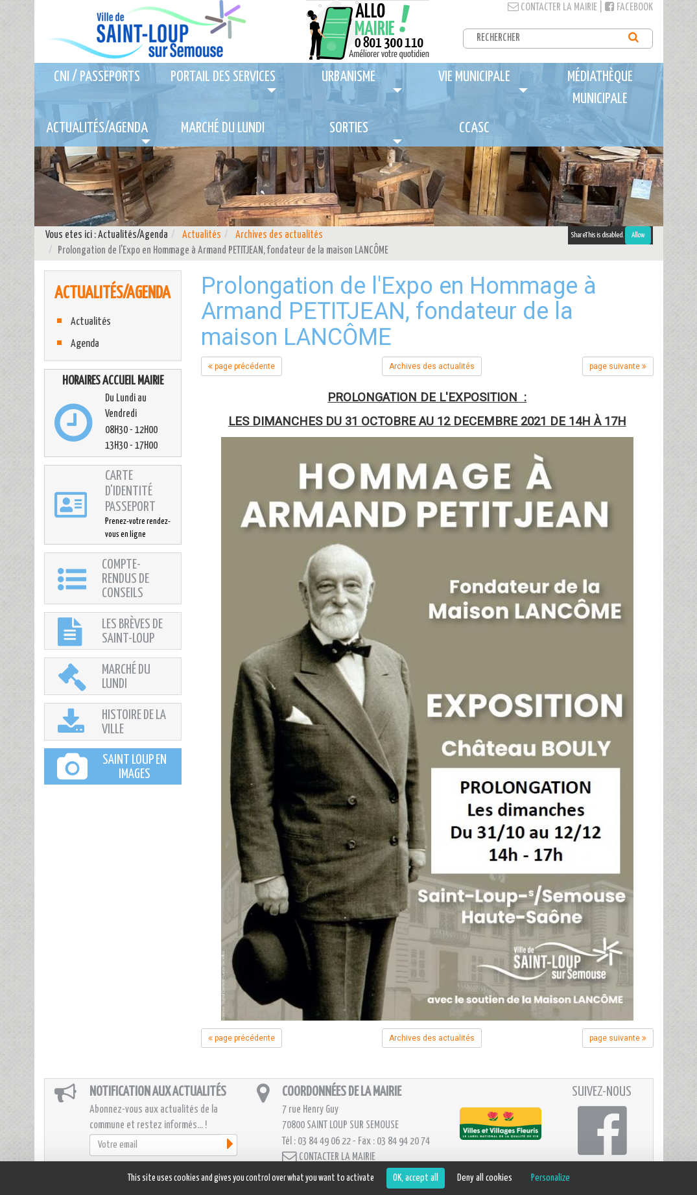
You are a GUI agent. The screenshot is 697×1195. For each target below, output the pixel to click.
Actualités (201, 235)
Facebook (629, 7)
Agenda (85, 343)
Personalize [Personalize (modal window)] (550, 1178)
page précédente (241, 366)
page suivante (617, 366)
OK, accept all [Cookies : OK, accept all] (415, 1178)
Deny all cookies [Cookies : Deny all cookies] (484, 1178)
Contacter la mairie (552, 7)
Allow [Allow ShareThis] (638, 235)
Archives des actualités (279, 235)
